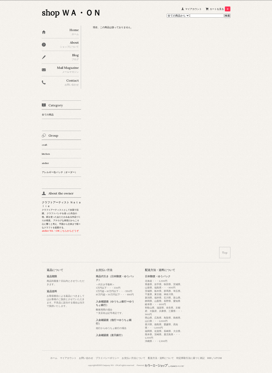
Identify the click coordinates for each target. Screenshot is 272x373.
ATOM (218, 357)
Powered (160, 365)
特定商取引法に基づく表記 (190, 357)
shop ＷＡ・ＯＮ (71, 13)
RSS (209, 357)
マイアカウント (193, 8)
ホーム (53, 357)
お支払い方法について (133, 357)
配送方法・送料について (161, 357)
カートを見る (220, 8)
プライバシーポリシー (107, 357)
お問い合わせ (86, 357)
